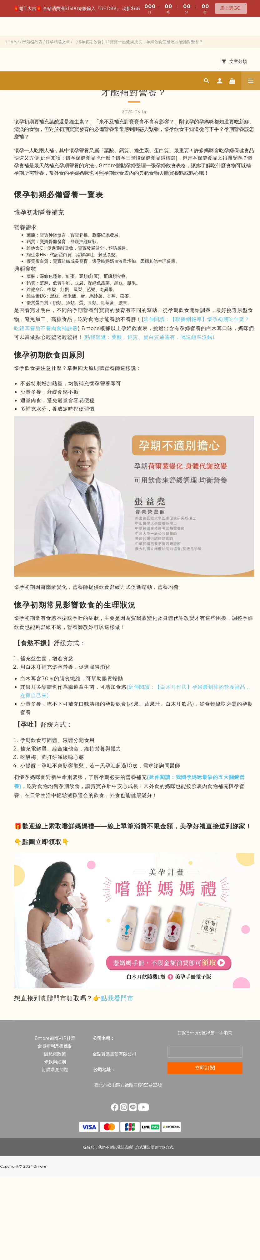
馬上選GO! (231, 8)
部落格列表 (32, 41)
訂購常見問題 (55, 1069)
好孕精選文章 (58, 41)
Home (12, 41)
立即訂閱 (205, 1068)
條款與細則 (55, 1062)
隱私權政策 (55, 1054)
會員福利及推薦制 (55, 1046)
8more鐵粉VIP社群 (55, 1038)
